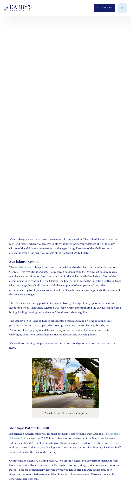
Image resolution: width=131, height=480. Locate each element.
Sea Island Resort (24, 267)
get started (104, 8)
